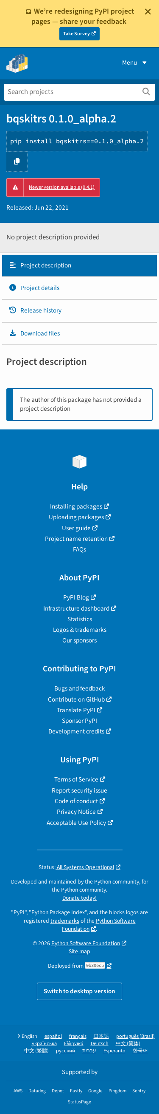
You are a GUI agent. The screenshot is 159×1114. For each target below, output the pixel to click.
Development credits (76, 731)
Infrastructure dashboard (76, 608)
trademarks (64, 921)
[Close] (148, 11)
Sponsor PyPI (79, 720)
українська (44, 1043)
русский (65, 1050)
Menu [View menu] (135, 62)
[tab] (79, 266)
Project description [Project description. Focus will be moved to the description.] (39, 265)
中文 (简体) (128, 1043)
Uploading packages (76, 517)
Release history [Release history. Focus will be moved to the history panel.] (34, 310)
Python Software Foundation (99, 925)
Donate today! (79, 898)
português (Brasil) (135, 1036)
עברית (89, 1050)
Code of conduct (76, 801)
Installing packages (76, 506)
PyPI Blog (76, 597)
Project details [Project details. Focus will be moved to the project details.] (33, 288)
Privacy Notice (76, 811)
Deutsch (100, 1043)
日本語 (101, 1036)
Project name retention (76, 538)
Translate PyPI (76, 710)
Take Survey (76, 33)
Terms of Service (76, 779)
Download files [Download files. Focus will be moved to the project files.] (34, 333)
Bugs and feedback (79, 688)
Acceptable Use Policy (76, 822)
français (77, 1036)
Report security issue (79, 790)
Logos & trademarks (79, 629)
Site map (79, 951)
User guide (76, 528)
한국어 (140, 1050)
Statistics (79, 619)
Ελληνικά (74, 1043)
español (53, 1036)
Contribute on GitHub (76, 699)
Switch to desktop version (79, 991)
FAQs (79, 549)
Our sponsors (79, 640)
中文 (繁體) (36, 1050)
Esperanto (114, 1050)
